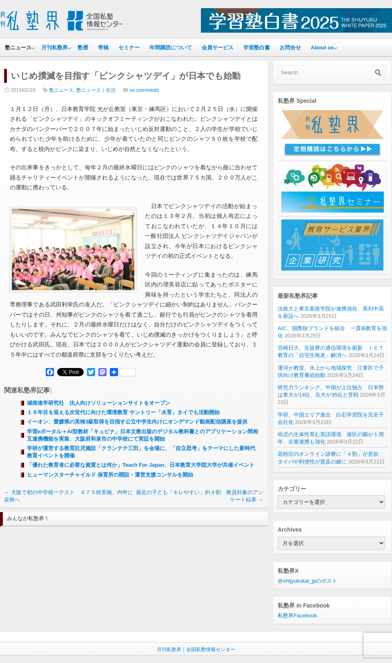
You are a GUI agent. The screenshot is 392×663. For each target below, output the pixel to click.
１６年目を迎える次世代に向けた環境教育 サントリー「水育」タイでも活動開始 (123, 412)
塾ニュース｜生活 (96, 90)
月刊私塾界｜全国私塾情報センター (196, 649)
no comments (144, 90)
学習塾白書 (256, 47)
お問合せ (290, 47)
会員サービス (218, 47)
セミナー (129, 47)
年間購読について (170, 47)
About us (322, 47)
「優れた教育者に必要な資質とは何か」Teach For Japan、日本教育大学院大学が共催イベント (140, 465)
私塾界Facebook (297, 615)
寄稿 (103, 47)
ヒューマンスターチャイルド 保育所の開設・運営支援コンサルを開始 (110, 475)
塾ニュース (18, 47)
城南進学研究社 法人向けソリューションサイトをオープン (98, 403)
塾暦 (83, 47)
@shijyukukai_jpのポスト (307, 581)
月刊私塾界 (54, 47)
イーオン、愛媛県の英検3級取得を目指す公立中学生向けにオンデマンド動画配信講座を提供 (137, 422)
